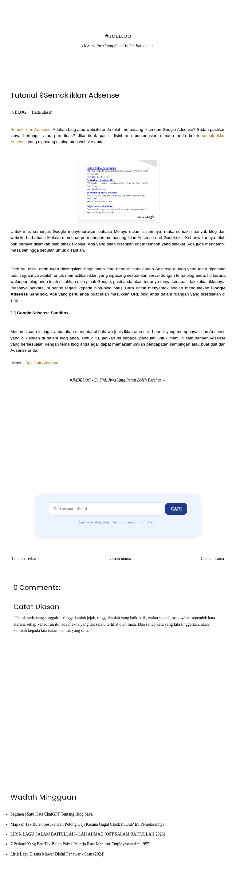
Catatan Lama (212, 558)
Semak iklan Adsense (30, 129)
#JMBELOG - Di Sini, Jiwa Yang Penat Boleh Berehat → (118, 380)
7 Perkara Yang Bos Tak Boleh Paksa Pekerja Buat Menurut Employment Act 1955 (79, 844)
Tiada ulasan (42, 112)
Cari (176, 508)
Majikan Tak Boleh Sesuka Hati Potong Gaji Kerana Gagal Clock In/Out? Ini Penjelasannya (87, 824)
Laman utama (119, 558)
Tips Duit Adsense (41, 363)
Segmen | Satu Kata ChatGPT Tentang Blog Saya (51, 814)
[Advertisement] (118, 433)
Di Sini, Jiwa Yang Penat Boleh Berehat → (118, 45)
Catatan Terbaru (25, 558)
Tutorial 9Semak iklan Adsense (64, 95)
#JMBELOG (118, 36)
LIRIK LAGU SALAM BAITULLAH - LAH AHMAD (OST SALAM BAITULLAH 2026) (87, 834)
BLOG (20, 112)
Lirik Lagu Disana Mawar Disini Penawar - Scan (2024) (57, 854)
